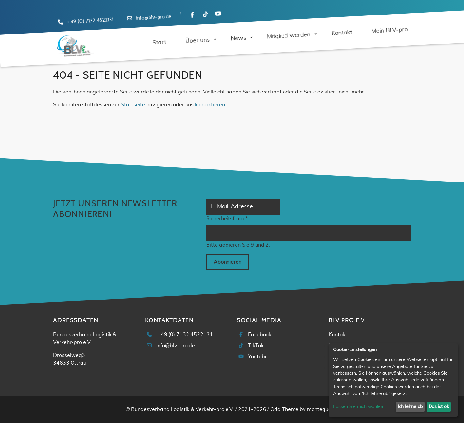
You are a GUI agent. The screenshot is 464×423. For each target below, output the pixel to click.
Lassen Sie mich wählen (358, 406)
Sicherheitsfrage (227, 218)
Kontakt (338, 334)
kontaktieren (210, 104)
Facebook (259, 334)
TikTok (256, 345)
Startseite (133, 104)
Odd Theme (284, 409)
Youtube (258, 356)
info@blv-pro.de (153, 17)
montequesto (323, 409)
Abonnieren (227, 262)
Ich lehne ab (410, 406)
